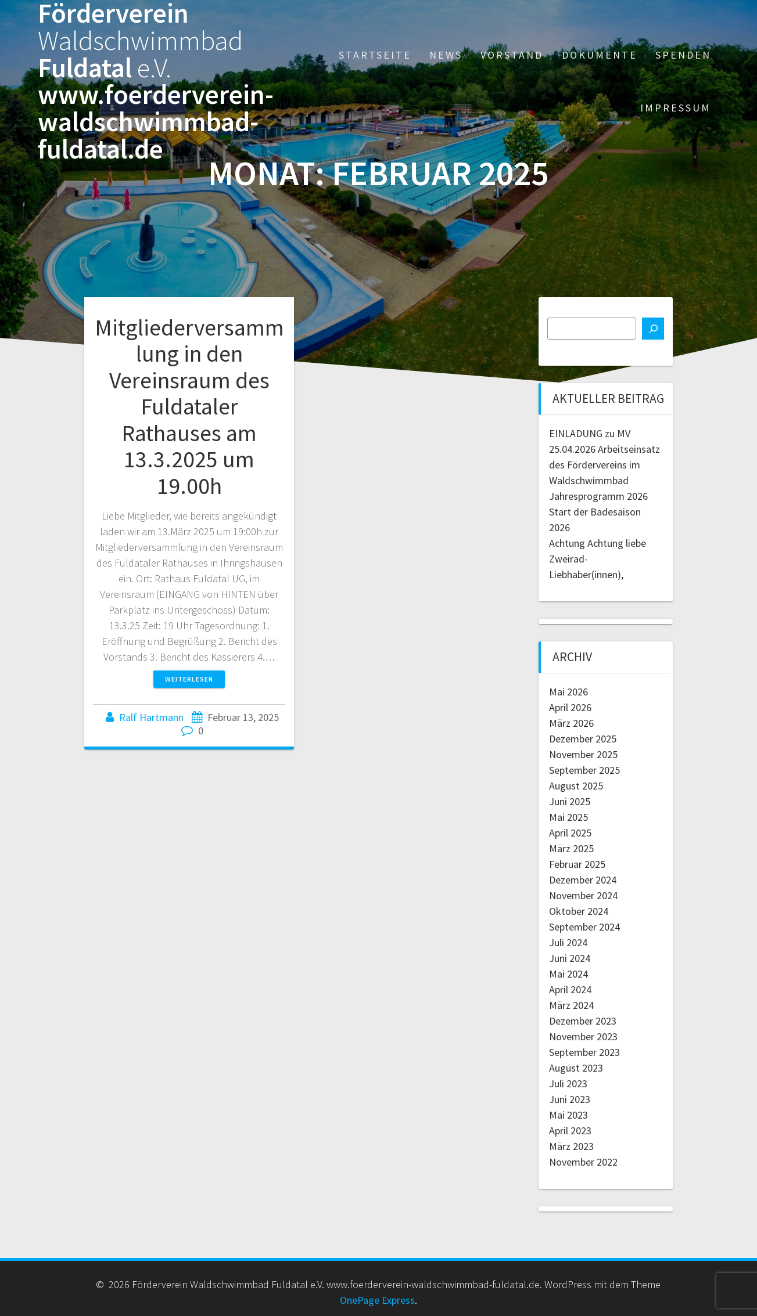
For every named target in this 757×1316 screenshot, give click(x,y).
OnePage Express (377, 1300)
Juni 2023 (569, 1099)
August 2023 (576, 1068)
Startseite (375, 55)
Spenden (683, 55)
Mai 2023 (568, 1115)
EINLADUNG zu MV (589, 433)
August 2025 (576, 785)
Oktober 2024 (578, 911)
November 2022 (583, 1162)
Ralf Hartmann (151, 717)
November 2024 (583, 895)
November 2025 (583, 754)
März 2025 (571, 848)
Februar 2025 (577, 864)
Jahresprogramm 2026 (598, 496)
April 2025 (570, 832)
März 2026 (571, 723)
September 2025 (584, 770)
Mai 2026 (568, 691)
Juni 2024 (569, 958)
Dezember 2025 (582, 738)
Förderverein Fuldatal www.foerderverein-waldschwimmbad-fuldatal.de (156, 81)
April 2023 (570, 1130)
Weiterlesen (189, 679)
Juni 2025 (569, 801)
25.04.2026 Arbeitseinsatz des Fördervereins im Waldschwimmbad (604, 464)
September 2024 (584, 926)
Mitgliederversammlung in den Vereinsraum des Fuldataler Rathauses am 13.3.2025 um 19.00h (189, 406)
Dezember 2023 (582, 1020)
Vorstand (511, 55)
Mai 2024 (568, 973)
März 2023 (571, 1146)
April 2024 (570, 989)
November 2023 (583, 1036)
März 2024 (571, 1005)
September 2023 (584, 1052)
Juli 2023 (568, 1083)
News (445, 55)
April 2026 (570, 707)
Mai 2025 (568, 817)
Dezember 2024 (582, 879)
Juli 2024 (568, 942)
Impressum (675, 107)
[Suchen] (653, 329)
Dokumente (599, 55)
